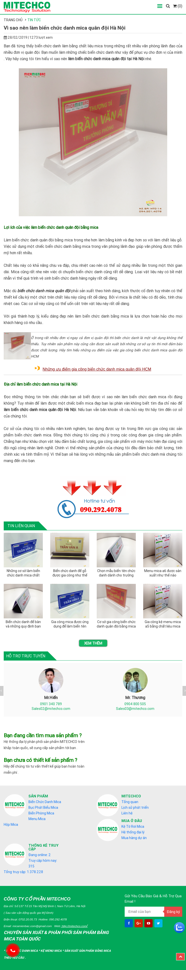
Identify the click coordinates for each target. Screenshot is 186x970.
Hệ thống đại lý (132, 832)
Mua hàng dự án (134, 838)
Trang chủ (13, 20)
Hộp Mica (11, 824)
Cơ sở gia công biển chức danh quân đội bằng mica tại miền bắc (116, 624)
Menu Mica (37, 819)
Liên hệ (127, 813)
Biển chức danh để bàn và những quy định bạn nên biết (23, 624)
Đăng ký (173, 911)
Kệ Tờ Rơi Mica (132, 826)
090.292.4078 (58, 919)
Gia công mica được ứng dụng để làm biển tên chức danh (70, 624)
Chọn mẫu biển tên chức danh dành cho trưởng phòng (116, 573)
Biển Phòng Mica (41, 813)
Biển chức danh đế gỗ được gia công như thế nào (69, 573)
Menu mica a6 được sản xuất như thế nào (162, 573)
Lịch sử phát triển (135, 807)
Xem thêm (93, 643)
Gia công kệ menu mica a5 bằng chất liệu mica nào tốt (163, 624)
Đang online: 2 (39, 855)
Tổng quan (129, 802)
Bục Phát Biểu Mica (43, 807)
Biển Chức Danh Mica (44, 802)
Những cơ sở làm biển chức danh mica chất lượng (23, 573)
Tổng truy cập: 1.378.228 (23, 872)
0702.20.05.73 (28, 919)
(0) (177, 5)
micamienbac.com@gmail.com (32, 926)
